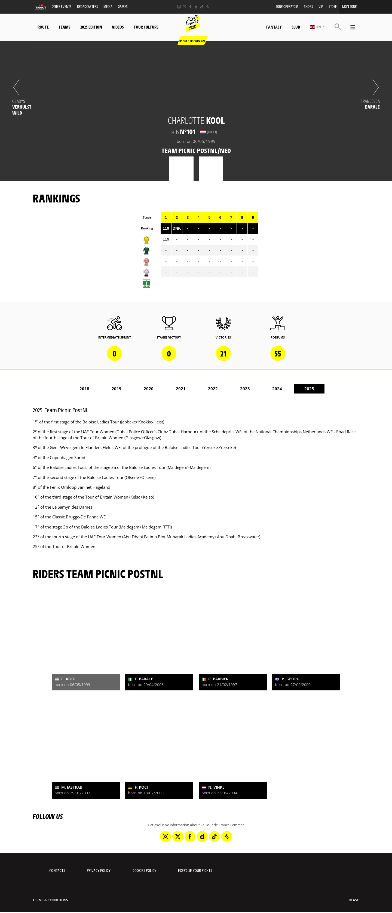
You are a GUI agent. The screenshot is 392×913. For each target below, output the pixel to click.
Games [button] (123, 6)
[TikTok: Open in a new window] (202, 7)
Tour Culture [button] (146, 26)
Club (296, 26)
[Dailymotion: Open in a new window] (196, 7)
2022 (213, 388)
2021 (181, 388)
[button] (317, 27)
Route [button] (43, 26)
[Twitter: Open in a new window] (185, 7)
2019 (116, 388)
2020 (149, 388)
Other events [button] (62, 6)
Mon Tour (349, 6)
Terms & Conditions (50, 900)
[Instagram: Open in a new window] (179, 7)
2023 (245, 388)
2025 (309, 388)
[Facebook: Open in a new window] (190, 7)
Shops (308, 6)
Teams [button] (65, 26)
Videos (118, 26)
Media (107, 6)
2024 (277, 388)
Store (333, 6)
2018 (84, 388)
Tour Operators (287, 6)
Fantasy (274, 26)
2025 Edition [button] (91, 26)
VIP (320, 6)
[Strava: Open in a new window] (207, 7)
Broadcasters (87, 6)
